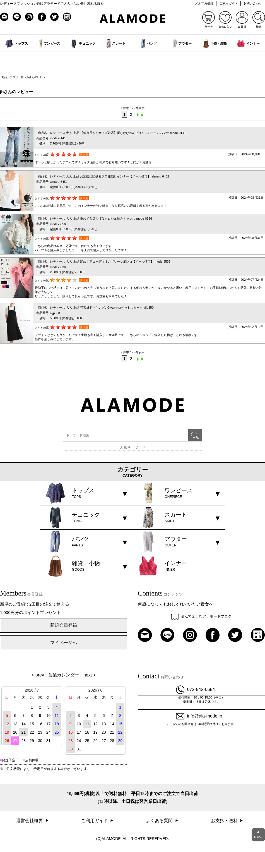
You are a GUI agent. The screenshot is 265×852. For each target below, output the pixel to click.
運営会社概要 (30, 820)
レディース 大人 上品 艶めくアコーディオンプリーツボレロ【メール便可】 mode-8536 (110, 261)
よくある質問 (160, 820)
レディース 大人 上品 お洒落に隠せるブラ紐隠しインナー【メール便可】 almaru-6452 (109, 176)
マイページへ (63, 642)
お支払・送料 (225, 820)
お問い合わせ (253, 3)
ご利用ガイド (228, 3)
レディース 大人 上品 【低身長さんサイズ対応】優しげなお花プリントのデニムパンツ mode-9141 (118, 133)
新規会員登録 (63, 625)
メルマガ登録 (204, 3)
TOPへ (258, 833)
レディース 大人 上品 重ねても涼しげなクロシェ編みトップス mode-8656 (101, 218)
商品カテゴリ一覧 (12, 77)
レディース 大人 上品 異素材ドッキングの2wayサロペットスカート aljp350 (102, 307)
